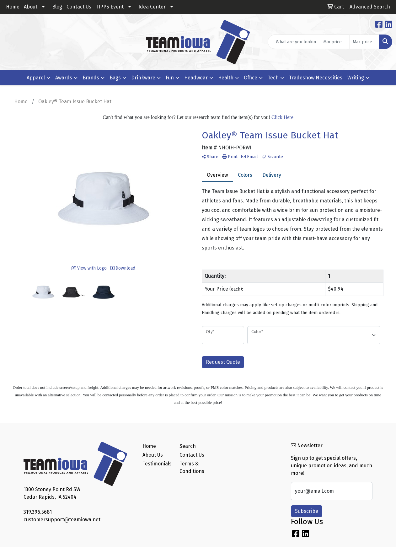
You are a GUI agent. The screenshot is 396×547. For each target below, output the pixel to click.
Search (187, 446)
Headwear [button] (196, 78)
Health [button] (225, 78)
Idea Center (152, 7)
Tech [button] (273, 78)
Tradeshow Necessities (315, 78)
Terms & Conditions (191, 467)
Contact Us (79, 7)
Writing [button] (355, 78)
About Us (152, 455)
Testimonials (157, 464)
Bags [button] (115, 78)
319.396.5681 (38, 512)
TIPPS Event (110, 7)
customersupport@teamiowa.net (62, 520)
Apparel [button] (36, 78)
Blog (57, 7)
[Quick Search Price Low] (335, 42)
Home (12, 7)
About (30, 7)
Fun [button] (170, 78)
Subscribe (306, 511)
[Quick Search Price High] (364, 42)
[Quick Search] (294, 42)
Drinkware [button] (143, 78)
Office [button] (250, 78)
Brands (91, 78)
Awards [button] (63, 78)
